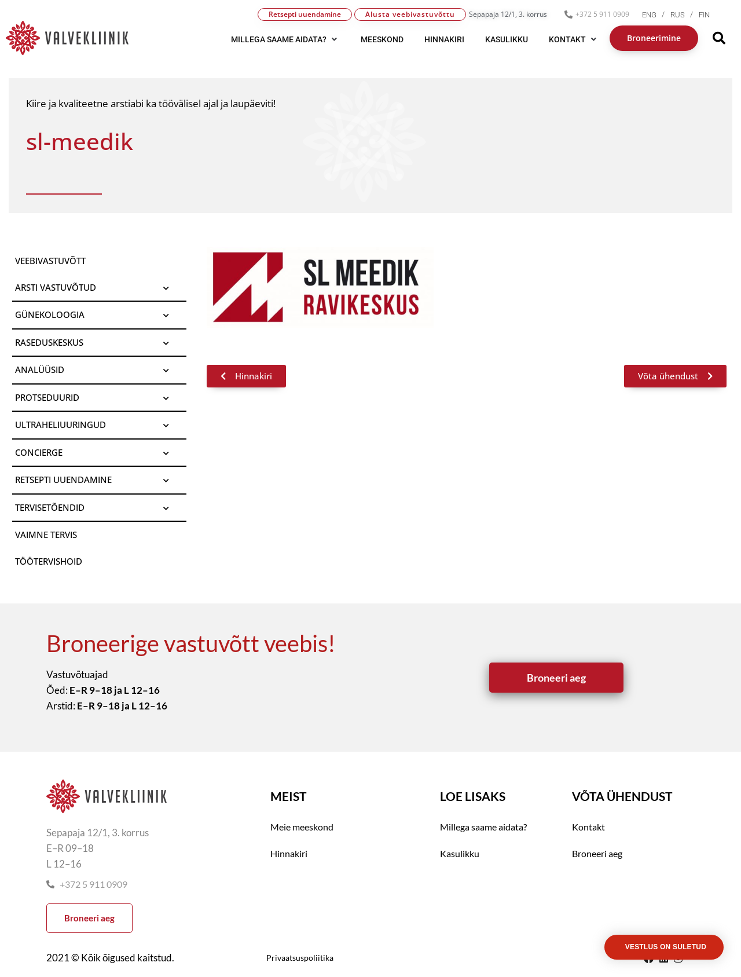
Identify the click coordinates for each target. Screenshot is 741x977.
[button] (285, 39)
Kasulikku (459, 853)
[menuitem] (656, 15)
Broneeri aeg (597, 853)
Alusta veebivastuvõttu (410, 14)
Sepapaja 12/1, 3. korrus (508, 14)
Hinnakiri (288, 853)
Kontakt (588, 826)
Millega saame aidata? (483, 826)
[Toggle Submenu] (166, 288)
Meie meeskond (301, 826)
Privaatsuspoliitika (299, 958)
